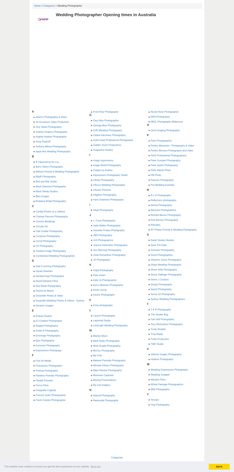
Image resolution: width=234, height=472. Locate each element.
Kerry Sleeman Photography (108, 285)
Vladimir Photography (162, 359)
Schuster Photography (162, 250)
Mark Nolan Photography (106, 341)
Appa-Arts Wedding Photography (53, 151)
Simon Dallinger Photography (166, 274)
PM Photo (156, 175)
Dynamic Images (44, 305)
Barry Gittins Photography (49, 166)
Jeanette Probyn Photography (109, 230)
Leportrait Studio (102, 320)
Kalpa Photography (103, 270)
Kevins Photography (103, 295)
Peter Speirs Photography (164, 165)
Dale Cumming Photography (51, 266)
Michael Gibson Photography (108, 365)
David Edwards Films (47, 281)
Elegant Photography (47, 325)
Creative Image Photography (51, 251)
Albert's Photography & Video (51, 117)
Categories (49, 5)
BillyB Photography (46, 176)
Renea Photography (161, 205)
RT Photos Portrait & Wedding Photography (174, 229)
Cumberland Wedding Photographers (55, 256)
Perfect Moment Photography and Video (172, 150)
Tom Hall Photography (162, 319)
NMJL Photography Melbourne (167, 121)
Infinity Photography (103, 180)
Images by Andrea (102, 170)
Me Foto (97, 355)
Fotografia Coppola (46, 390)
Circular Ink (42, 226)
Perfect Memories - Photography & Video (172, 145)
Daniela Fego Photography (50, 276)
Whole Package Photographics (167, 384)
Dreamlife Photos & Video (49, 295)
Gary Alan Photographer (106, 120)
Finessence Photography (49, 365)
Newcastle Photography (105, 400)
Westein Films (158, 379)
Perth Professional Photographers (169, 155)
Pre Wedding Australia (162, 185)
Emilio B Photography (47, 330)
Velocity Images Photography (166, 354)
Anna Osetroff (43, 141)
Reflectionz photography (164, 200)
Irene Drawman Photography (108, 199)
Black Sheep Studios (47, 191)
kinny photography (103, 305)
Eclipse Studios (44, 316)
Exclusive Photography (48, 345)
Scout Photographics (162, 255)
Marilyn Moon (100, 336)
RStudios (155, 225)
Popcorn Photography (162, 180)
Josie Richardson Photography (109, 255)
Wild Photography (160, 389)
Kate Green (99, 275)
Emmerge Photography (48, 335)
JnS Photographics (103, 240)
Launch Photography (104, 315)
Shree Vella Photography (164, 269)
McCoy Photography (104, 350)
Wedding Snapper (160, 374)
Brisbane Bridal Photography (51, 201)
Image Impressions (103, 160)
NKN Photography (160, 116)
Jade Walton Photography (107, 225)
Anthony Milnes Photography (51, 146)
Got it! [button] (219, 466)
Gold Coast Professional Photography (113, 140)
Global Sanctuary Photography (109, 135)
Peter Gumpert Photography (166, 160)
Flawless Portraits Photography (52, 375)
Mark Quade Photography (106, 346)
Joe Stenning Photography (107, 250)
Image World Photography (107, 165)
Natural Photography (104, 395)
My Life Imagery (101, 385)
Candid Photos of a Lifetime (50, 211)
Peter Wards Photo (161, 170)
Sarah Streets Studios (162, 240)
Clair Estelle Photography (49, 231)
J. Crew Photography (104, 220)
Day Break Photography (48, 286)
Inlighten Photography (104, 195)
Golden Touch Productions (107, 145)
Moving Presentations (104, 380)
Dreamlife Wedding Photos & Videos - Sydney (60, 300)
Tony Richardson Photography (167, 324)
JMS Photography (102, 235)
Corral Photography (46, 241)
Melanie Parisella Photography (109, 360)
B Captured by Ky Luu (47, 162)
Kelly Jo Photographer (105, 280)
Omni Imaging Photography (165, 130)
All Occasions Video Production (52, 122)
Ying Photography (160, 404)
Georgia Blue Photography (107, 125)
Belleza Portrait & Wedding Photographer (57, 171)
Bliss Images (42, 196)
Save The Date (159, 245)
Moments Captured (103, 375)
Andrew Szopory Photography (51, 132)
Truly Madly (157, 334)
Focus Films (42, 385)
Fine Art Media (43, 360)
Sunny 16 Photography (163, 294)
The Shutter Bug (159, 314)
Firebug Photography (47, 370)
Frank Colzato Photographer (51, 400)
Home (37, 5)
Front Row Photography (105, 112)
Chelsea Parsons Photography (52, 216)
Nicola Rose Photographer (165, 112)
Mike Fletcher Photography (107, 370)
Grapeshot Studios (103, 150)
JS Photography (101, 260)
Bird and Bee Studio (46, 181)
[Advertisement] (117, 47)
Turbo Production (160, 339)
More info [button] (96, 466)
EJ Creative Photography (49, 321)
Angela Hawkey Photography (51, 136)
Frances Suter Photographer (51, 395)
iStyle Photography (103, 210)
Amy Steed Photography (48, 127)
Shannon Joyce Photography (166, 260)
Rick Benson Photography (164, 220)
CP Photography (44, 246)
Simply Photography (161, 284)
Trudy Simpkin (158, 329)
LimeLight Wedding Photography (110, 325)
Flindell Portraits (44, 380)
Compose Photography (48, 236)
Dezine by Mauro (45, 290)
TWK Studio (157, 344)
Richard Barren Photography (166, 215)
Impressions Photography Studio (110, 175)
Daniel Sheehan (44, 271)
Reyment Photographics (163, 210)
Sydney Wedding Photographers (168, 299)
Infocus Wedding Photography (109, 185)
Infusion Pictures (102, 190)
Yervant (155, 400)
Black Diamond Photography (51, 186)
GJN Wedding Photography (107, 130)
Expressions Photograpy (48, 350)
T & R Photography (161, 309)
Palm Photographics (161, 140)
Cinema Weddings (45, 221)
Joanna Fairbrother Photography (110, 245)
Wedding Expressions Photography (169, 369)
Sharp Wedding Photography (166, 264)
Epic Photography (45, 340)
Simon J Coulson (160, 279)
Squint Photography (161, 289)
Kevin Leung (99, 290)
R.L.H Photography (161, 195)
